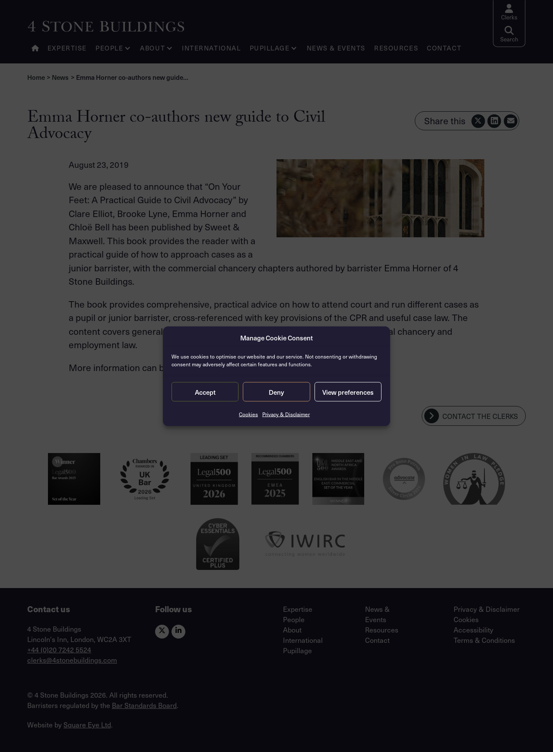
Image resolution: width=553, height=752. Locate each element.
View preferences (348, 391)
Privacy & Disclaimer (286, 414)
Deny (276, 391)
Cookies (248, 414)
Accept (205, 391)
